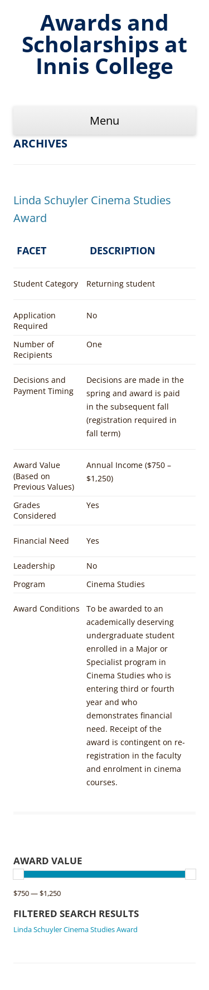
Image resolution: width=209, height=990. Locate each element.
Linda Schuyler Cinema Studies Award (75, 929)
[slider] (18, 874)
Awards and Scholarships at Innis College (104, 44)
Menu (104, 120)
